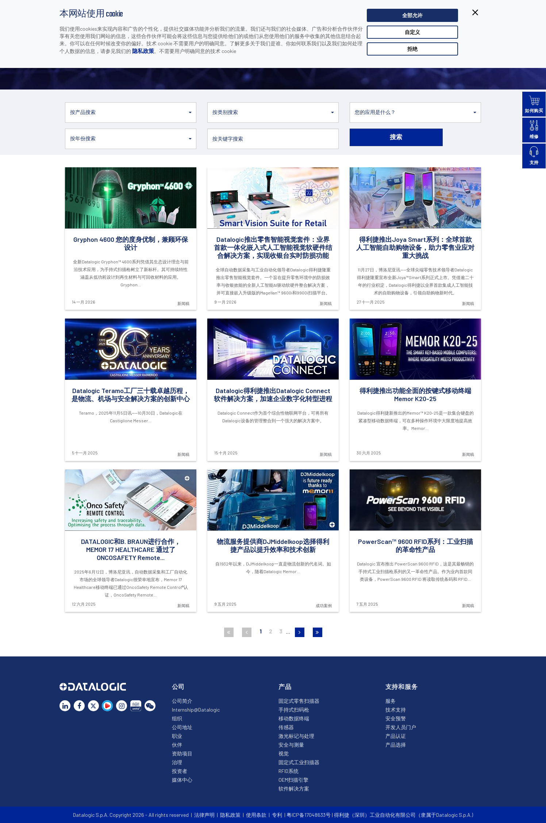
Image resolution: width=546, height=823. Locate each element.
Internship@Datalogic (196, 709)
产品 (285, 686)
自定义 (412, 32)
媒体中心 (182, 780)
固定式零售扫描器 (298, 701)
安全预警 (395, 718)
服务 (390, 701)
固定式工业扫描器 (298, 762)
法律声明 (204, 815)
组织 (177, 718)
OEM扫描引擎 (293, 780)
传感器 (286, 727)
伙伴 (177, 745)
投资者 (179, 771)
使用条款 (256, 815)
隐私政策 (143, 50)
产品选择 (395, 745)
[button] (130, 112)
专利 (277, 815)
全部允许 (412, 15)
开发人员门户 (400, 727)
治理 (177, 762)
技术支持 (395, 709)
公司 (178, 686)
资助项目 (182, 753)
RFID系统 (288, 771)
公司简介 (182, 701)
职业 (177, 736)
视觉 (283, 753)
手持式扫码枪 (293, 709)
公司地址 (182, 727)
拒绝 (412, 49)
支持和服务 (401, 686)
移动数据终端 (293, 718)
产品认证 (395, 736)
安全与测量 (291, 745)
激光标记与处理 (296, 736)
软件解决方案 (293, 788)
